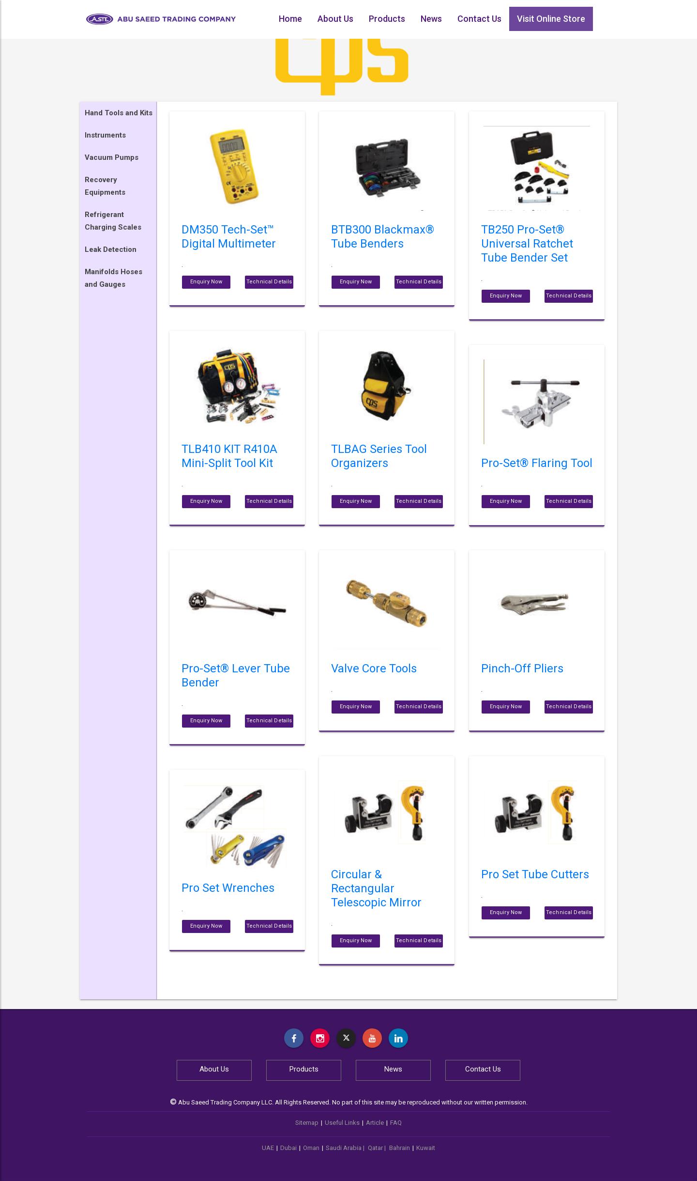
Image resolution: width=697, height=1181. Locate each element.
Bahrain (399, 1147)
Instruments (105, 135)
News (431, 19)
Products (387, 19)
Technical (269, 282)
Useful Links (342, 1122)
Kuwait (425, 1147)
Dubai (288, 1147)
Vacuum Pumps (111, 157)
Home (290, 19)
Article (375, 1122)
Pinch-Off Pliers (522, 668)
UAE (268, 1147)
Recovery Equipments (105, 186)
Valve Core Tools (374, 668)
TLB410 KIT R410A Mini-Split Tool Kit (229, 456)
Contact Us (479, 19)
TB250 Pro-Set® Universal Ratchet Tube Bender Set (527, 243)
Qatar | (377, 1147)
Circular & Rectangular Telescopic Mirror (376, 888)
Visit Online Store (551, 19)
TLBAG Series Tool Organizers (379, 456)
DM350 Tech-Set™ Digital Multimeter (229, 236)
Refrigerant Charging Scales (113, 221)
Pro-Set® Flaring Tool (536, 463)
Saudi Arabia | (346, 1147)
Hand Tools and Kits (118, 113)
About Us (335, 19)
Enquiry (206, 282)
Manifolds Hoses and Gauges (113, 278)
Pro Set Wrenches (228, 888)
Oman (311, 1147)
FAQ (396, 1122)
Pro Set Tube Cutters (535, 874)
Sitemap (306, 1122)
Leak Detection (110, 249)
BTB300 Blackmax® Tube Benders (382, 236)
